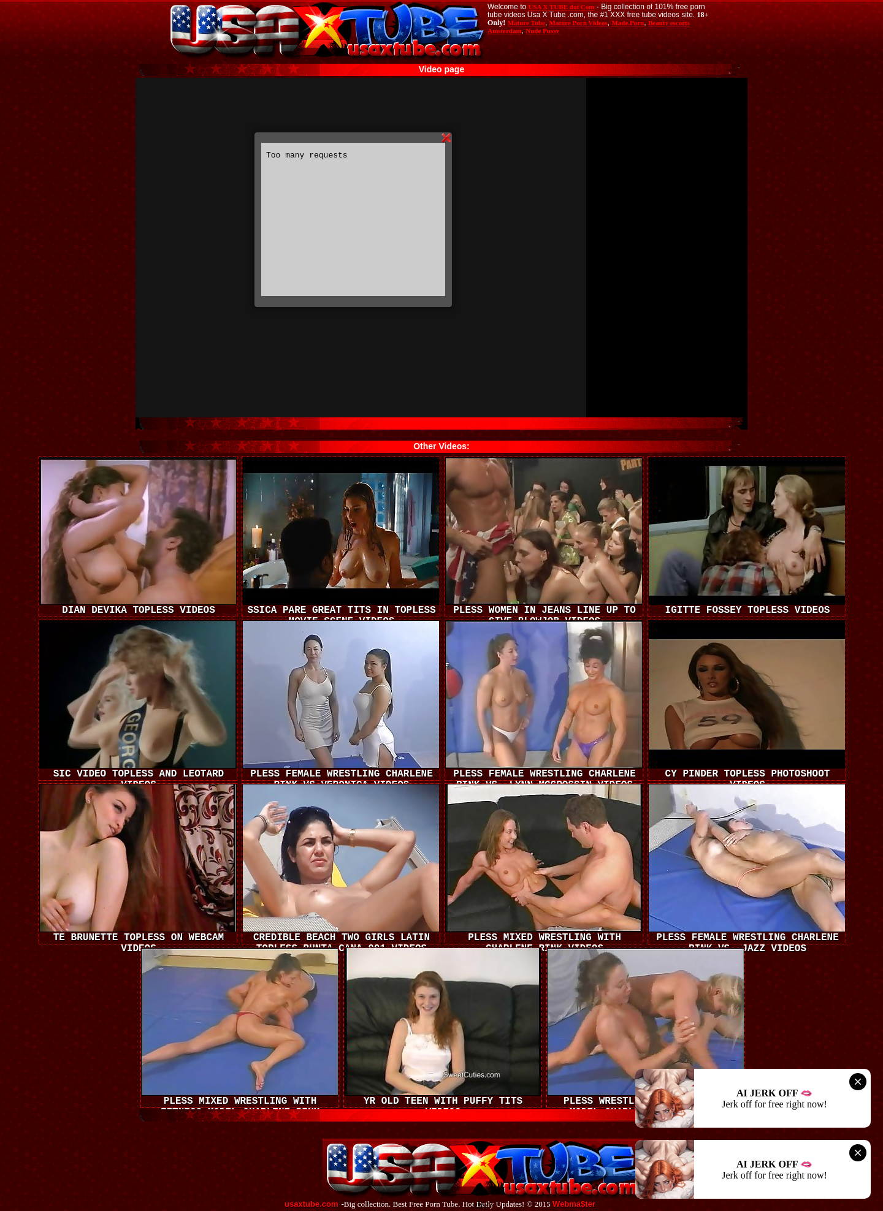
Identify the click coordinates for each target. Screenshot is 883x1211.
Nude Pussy (542, 30)
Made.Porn (627, 22)
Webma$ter (573, 1204)
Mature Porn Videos (578, 22)
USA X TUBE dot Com (561, 6)
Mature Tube (526, 22)
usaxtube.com (311, 1204)
